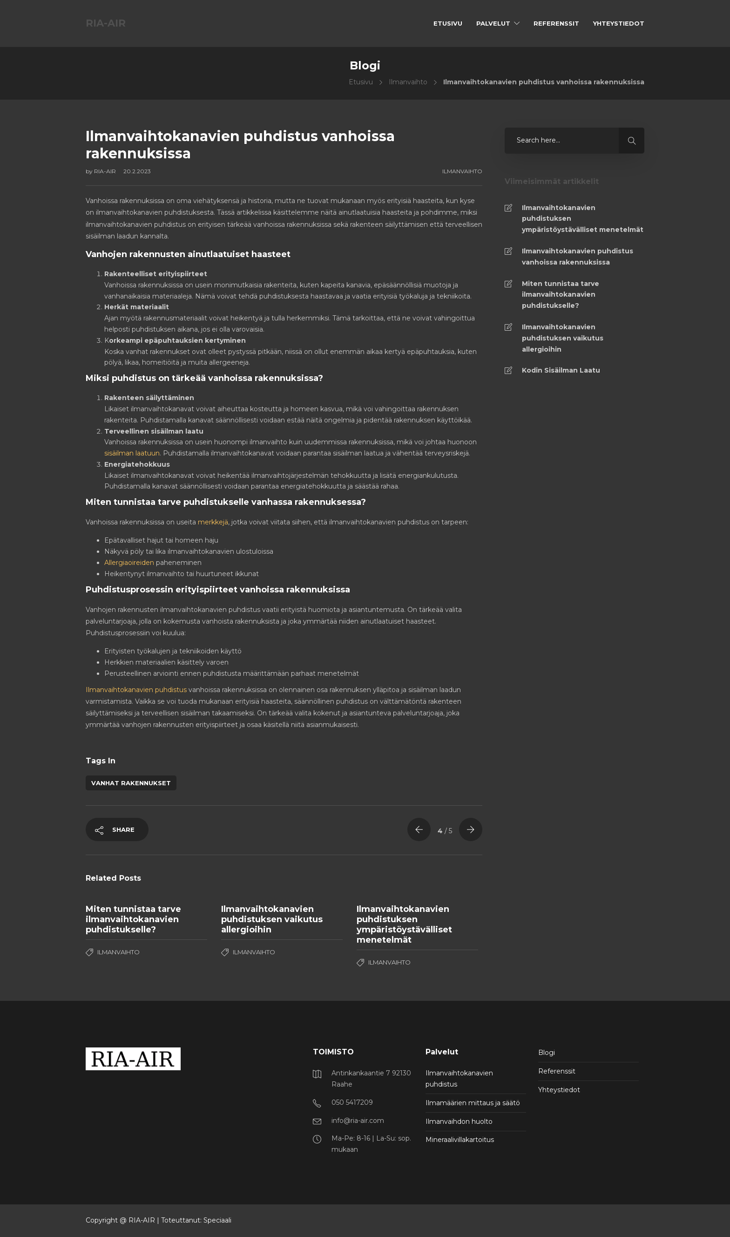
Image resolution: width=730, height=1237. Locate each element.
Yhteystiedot (618, 23)
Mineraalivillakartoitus (460, 1139)
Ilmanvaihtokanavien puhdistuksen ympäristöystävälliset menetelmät (582, 219)
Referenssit (556, 23)
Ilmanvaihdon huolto (459, 1121)
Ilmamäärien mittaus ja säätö (473, 1103)
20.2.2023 (137, 171)
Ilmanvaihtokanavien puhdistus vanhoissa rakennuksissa (577, 256)
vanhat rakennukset (131, 783)
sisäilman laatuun (132, 453)
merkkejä (213, 522)
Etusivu (447, 23)
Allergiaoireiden (129, 562)
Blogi (546, 1052)
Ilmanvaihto (408, 82)
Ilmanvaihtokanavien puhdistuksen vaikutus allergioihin (562, 338)
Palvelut (493, 23)
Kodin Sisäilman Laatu (561, 370)
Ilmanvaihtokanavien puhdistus (136, 690)
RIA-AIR (105, 171)
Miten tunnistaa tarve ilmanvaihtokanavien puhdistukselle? (560, 294)
